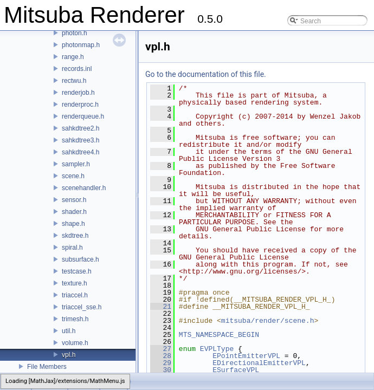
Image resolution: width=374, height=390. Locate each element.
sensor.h (74, 200)
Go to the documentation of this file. (205, 74)
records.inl (77, 69)
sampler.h (76, 164)
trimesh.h (75, 319)
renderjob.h (78, 92)
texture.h (74, 283)
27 (160, 349)
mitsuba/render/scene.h (267, 321)
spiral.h (72, 247)
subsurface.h (80, 259)
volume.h (75, 343)
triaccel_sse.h (81, 307)
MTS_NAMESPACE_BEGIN (219, 335)
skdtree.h (75, 235)
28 (160, 356)
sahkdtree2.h (80, 128)
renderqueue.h (83, 116)
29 (160, 363)
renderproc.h (80, 104)
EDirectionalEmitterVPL (259, 363)
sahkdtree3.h (80, 140)
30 (160, 370)
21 (160, 306)
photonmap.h (81, 45)
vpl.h (68, 355)
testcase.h (77, 271)
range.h (73, 57)
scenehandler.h (84, 188)
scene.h (73, 176)
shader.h (74, 212)
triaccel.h (75, 295)
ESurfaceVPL (235, 370)
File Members (47, 366)
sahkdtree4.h (80, 152)
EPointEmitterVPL (246, 356)
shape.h (73, 223)
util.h (68, 331)
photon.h (74, 33)
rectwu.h (74, 80)
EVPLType (217, 349)
